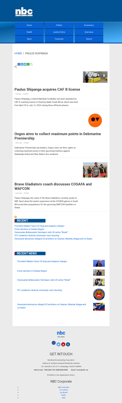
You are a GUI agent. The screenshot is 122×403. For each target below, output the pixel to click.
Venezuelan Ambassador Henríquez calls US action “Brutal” (41, 232)
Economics (89, 25)
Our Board (63, 392)
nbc (61, 333)
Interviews (89, 32)
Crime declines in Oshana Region (29, 229)
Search (89, 39)
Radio (63, 395)
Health (29, 32)
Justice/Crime (59, 32)
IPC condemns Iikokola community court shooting (36, 235)
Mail (63, 398)
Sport (29, 39)
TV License (64, 390)
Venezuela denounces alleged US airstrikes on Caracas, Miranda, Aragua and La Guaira (53, 239)
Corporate (59, 39)
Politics (59, 25)
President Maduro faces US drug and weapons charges (39, 226)
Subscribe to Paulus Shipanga (15, 217)
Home (29, 25)
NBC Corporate (63, 387)
